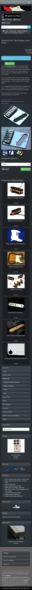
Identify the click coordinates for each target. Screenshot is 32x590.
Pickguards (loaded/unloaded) (11, 382)
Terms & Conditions (8, 560)
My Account (6, 23)
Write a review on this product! (12, 517)
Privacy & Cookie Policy (9, 557)
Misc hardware (6, 404)
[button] (3, 8)
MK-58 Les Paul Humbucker (16, 541)
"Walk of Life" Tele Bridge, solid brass (14, 32)
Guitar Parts (13, 31)
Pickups (5, 389)
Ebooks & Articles (7, 412)
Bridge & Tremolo (22, 31)
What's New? (6, 522)
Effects (4, 401)
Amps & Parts (6, 397)
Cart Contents (6, 19)
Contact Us (6, 564)
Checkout (17, 19)
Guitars (5, 371)
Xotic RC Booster (16, 455)
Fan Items (5, 408)
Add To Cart (10, 63)
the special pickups (11, 66)
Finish (3, 162)
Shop (7, 31)
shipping (30, 52)
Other (4, 393)
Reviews (5, 169)
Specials (5, 436)
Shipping (5, 553)
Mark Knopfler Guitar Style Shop (12, 2)
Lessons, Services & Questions (11, 415)
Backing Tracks (7, 375)
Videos (4, 419)
